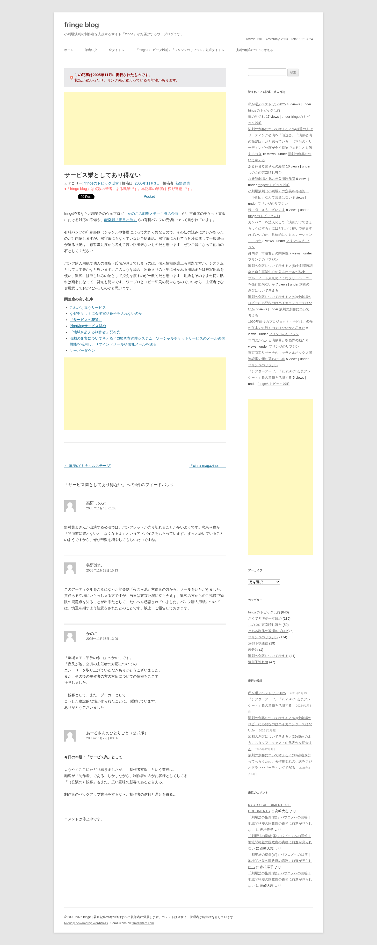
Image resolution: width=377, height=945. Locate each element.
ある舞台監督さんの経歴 (266, 166)
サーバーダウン (82, 350)
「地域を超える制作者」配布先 (95, 332)
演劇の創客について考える (254, 50)
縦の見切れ (256, 117)
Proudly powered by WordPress (86, 923)
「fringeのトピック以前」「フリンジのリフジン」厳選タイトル (180, 50)
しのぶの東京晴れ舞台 (265, 172)
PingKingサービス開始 (88, 326)
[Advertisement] (145, 128)
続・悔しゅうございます (266, 210)
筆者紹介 (91, 50)
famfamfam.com (143, 923)
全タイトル (116, 50)
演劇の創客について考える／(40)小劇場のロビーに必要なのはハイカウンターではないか (280, 303)
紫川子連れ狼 (258, 662)
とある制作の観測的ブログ (268, 631)
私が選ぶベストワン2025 (267, 104)
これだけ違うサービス (88, 307)
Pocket (149, 196)
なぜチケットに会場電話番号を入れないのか (106, 313)
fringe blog (81, 25)
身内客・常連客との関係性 (268, 253)
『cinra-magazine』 (207, 466)
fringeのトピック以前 (101, 183)
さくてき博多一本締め (265, 618)
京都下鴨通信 (258, 643)
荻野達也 (183, 183)
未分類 (253, 649)
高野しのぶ (96, 503)
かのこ (92, 633)
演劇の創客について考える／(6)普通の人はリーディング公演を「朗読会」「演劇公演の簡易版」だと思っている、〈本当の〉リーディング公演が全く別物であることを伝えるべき (280, 141)
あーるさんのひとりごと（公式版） (117, 733)
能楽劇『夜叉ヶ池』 (120, 220)
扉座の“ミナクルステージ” (87, 466)
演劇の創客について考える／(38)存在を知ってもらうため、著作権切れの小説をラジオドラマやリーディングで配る (280, 761)
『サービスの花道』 (86, 320)
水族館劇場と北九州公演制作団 (271, 179)
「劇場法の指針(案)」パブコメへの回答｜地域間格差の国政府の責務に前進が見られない (280, 823)
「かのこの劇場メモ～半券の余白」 (153, 213)
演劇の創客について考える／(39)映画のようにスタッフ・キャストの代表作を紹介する (280, 743)
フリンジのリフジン (273, 204)
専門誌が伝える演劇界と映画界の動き (276, 340)
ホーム (69, 50)
